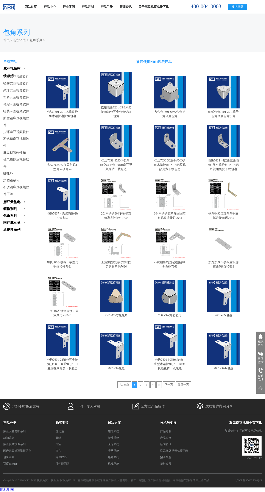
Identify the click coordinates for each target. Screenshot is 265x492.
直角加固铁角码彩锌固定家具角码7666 (116, 262)
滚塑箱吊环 (11, 180)
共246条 (124, 384)
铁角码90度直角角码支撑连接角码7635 (223, 213)
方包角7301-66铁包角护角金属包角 (170, 112)
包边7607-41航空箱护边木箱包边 (62, 213)
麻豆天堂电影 (119, 480)
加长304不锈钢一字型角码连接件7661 (62, 262)
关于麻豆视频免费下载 (154, 6)
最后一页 (183, 384)
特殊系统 (113, 437)
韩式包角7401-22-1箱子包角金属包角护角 (223, 112)
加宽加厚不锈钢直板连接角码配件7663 (223, 262)
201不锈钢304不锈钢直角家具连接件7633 (116, 213)
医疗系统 (113, 444)
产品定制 (88, 6)
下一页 (169, 384)
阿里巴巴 (61, 457)
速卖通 (60, 431)
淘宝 (58, 444)
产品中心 (50, 6)
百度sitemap (10, 463)
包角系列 (36, 40)
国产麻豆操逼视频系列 (17, 450)
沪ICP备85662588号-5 (248, 480)
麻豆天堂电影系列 (14, 431)
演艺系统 (113, 450)
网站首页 (31, 6)
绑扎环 (8, 173)
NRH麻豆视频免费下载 (86, 480)
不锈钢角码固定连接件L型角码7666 (170, 262)
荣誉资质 (165, 463)
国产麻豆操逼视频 (159, 480)
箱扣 (133, 480)
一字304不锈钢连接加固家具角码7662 (62, 311)
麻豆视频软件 (181, 480)
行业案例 (69, 6)
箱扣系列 (8, 437)
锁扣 (142, 480)
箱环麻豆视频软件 (16, 90)
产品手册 (107, 6)
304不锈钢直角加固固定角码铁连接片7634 (170, 213)
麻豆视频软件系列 (14, 444)
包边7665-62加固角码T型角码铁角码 (62, 165)
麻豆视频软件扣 (14, 152)
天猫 (58, 437)
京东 (58, 450)
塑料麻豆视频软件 (16, 97)
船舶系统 (113, 457)
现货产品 (19, 40)
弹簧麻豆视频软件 (16, 83)
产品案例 (165, 437)
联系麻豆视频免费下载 (174, 450)
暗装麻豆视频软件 (16, 111)
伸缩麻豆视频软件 (16, 104)
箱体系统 (113, 431)
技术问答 (238, 6)
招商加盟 (165, 457)
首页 (6, 40)
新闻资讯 (126, 6)
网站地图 (7, 489)
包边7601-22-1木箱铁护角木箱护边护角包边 (62, 112)
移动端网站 (63, 463)
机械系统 (113, 463)
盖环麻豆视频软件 (16, 76)
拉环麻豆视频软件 (16, 132)
